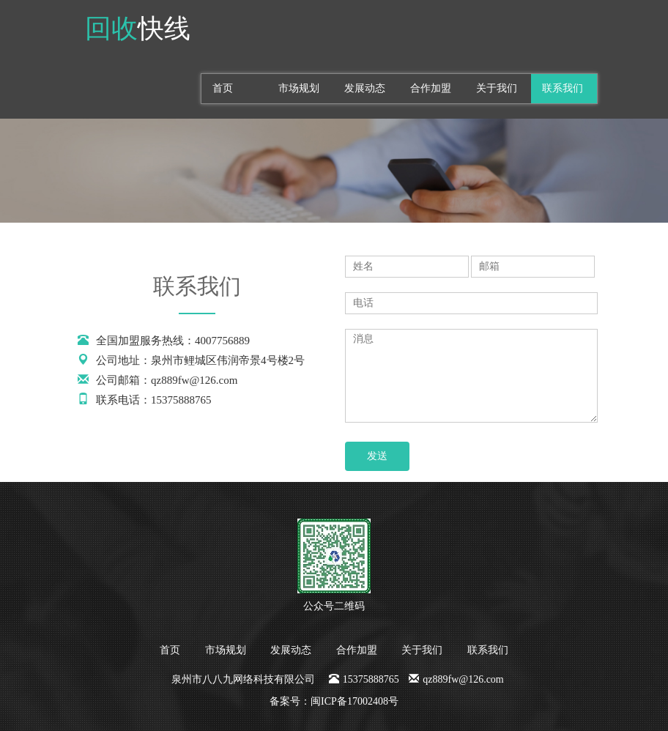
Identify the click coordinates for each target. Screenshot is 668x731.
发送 (377, 455)
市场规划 (298, 88)
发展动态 (364, 88)
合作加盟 (430, 88)
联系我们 (562, 88)
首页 (222, 88)
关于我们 (496, 88)
